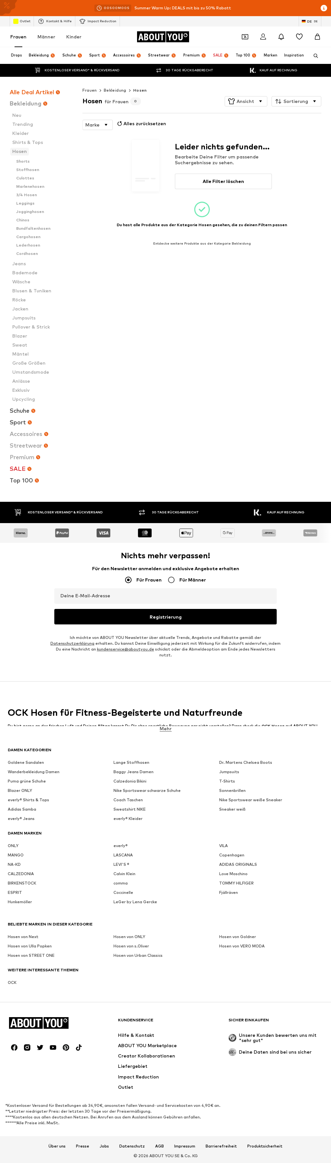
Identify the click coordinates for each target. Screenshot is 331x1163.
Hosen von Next (23, 936)
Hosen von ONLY (129, 936)
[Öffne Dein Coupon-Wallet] (245, 37)
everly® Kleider (128, 818)
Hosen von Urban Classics (138, 955)
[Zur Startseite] (163, 36)
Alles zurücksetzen (141, 123)
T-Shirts (227, 781)
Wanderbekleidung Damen (33, 771)
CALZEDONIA (21, 873)
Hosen (140, 90)
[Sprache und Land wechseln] (310, 21)
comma (120, 883)
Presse (82, 1146)
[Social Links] (14, 1047)
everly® (120, 845)
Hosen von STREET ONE (31, 955)
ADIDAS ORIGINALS (238, 864)
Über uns (57, 1146)
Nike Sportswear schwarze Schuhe (147, 790)
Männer (46, 36)
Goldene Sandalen (26, 762)
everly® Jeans (21, 818)
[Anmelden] (263, 37)
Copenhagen (231, 855)
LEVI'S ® (121, 864)
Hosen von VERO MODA (242, 946)
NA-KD (14, 864)
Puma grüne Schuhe (27, 781)
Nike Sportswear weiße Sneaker (250, 799)
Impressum (184, 1146)
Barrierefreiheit (221, 1146)
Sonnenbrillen (232, 790)
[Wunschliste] (299, 37)
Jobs (104, 1146)
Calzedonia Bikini (129, 781)
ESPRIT (15, 892)
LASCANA (123, 855)
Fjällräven (228, 892)
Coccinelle (123, 892)
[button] (246, 101)
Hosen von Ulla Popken (30, 946)
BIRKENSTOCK (22, 883)
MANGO (16, 855)
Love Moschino (233, 873)
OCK (12, 982)
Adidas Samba (22, 809)
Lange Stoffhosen (131, 762)
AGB (159, 1146)
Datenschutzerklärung (72, 643)
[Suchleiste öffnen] (313, 56)
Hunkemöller (20, 901)
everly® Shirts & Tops (28, 799)
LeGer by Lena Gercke (135, 901)
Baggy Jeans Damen (133, 771)
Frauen (18, 36)
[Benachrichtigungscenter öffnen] (281, 36)
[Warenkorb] (317, 37)
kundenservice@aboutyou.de (125, 649)
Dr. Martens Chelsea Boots (245, 762)
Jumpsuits (229, 771)
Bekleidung (115, 90)
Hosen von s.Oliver (131, 946)
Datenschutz (132, 1146)
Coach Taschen (128, 799)
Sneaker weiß (232, 809)
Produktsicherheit (265, 1146)
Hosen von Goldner (237, 936)
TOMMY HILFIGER (236, 883)
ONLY (13, 845)
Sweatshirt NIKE (129, 809)
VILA (223, 845)
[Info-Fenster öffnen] (324, 8)
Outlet (21, 21)
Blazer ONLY (20, 790)
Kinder (73, 36)
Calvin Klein (124, 873)
